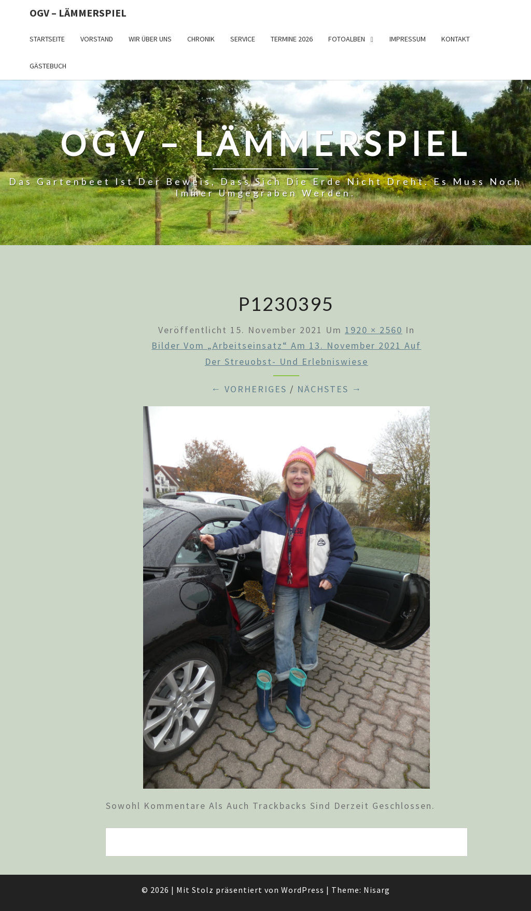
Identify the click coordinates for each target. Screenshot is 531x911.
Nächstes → (329, 389)
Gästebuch (48, 65)
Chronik (201, 39)
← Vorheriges (249, 389)
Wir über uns (150, 39)
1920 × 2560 (373, 330)
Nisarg (377, 890)
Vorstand (96, 39)
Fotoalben (346, 39)
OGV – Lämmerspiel (78, 12)
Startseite (47, 39)
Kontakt (455, 39)
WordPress (302, 890)
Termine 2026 (292, 39)
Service (242, 39)
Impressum (407, 39)
